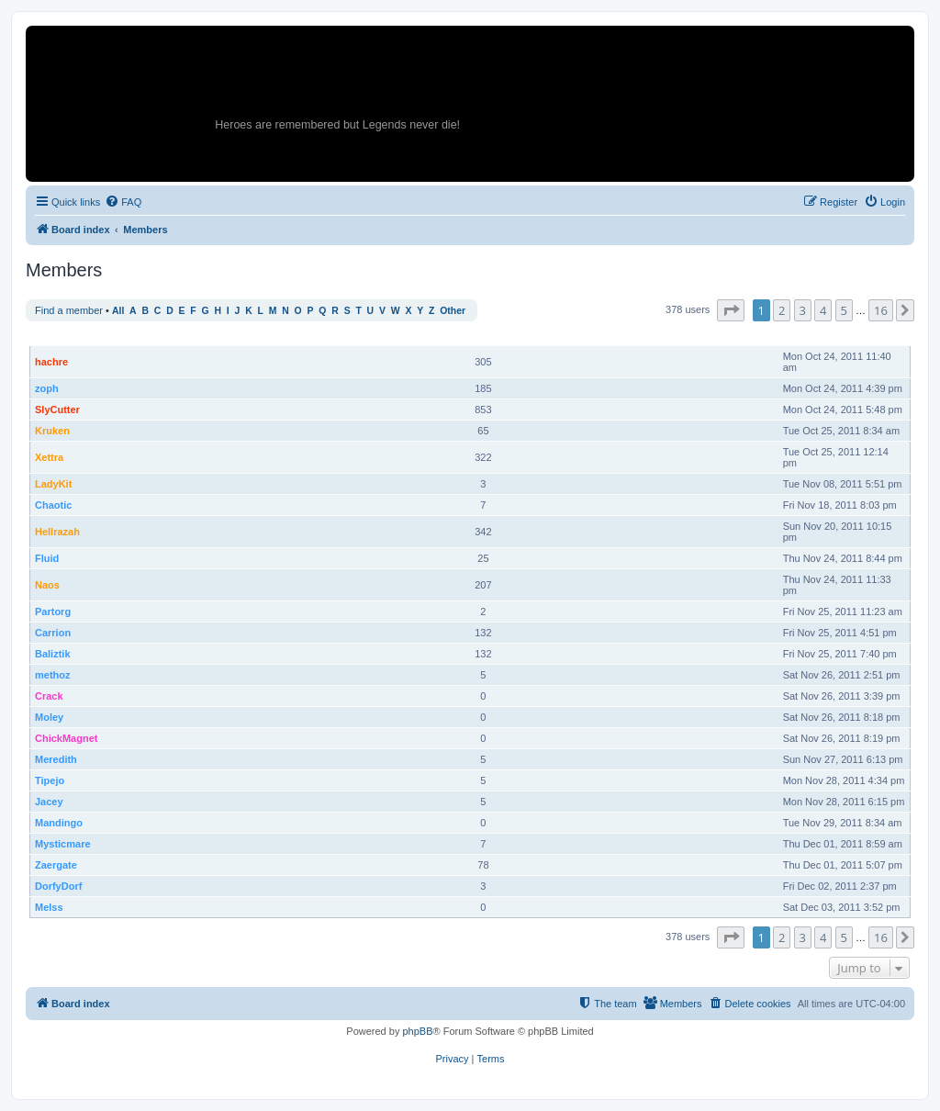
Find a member (69, 310)
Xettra (49, 457)
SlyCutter (57, 409)
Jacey (49, 801)
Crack (49, 695)
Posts (484, 336)
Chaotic (53, 505)
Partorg (53, 611)
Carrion (53, 632)
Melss (49, 907)
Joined (798, 336)
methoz (53, 674)
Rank (440, 336)
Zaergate (56, 864)
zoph (47, 388)
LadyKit (53, 483)
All (118, 311)
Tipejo (49, 780)
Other (452, 311)
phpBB (417, 1031)
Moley (49, 717)
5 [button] (844, 310)
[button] (730, 310)
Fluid (47, 558)
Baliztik (53, 653)
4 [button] (823, 310)
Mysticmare (63, 843)
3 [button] (803, 310)
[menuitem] (123, 202)
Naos (47, 584)
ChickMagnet (66, 738)
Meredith (56, 759)
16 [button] (881, 310)
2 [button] (781, 310)
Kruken (52, 430)
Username (59, 336)
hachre (51, 361)
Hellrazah (57, 531)
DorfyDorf (58, 886)
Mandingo (59, 822)
